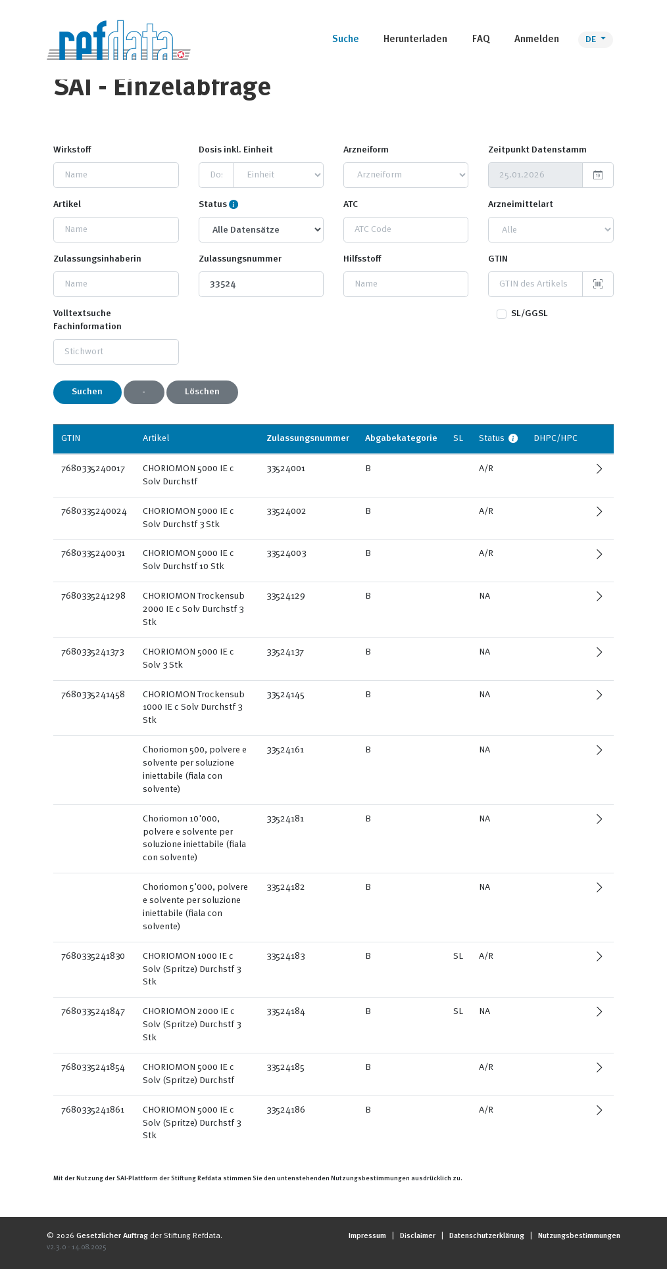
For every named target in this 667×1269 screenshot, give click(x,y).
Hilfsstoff (362, 259)
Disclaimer (417, 1236)
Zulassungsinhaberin (97, 259)
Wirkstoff (72, 149)
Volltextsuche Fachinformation (87, 320)
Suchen (87, 391)
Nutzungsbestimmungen (579, 1236)
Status (213, 204)
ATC (350, 204)
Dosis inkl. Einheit (236, 149)
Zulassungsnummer (240, 259)
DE (591, 39)
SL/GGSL (529, 313)
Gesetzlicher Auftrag (112, 1236)
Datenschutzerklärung (486, 1236)
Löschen (202, 391)
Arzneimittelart (520, 204)
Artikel (67, 204)
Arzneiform (366, 149)
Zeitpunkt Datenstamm (537, 149)
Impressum (367, 1236)
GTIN (498, 259)
